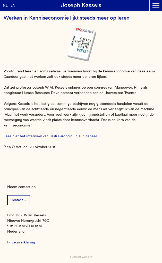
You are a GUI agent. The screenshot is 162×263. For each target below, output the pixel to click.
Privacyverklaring (21, 242)
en (13, 5)
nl (5, 5)
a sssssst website (81, 257)
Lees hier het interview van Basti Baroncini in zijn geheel (50, 136)
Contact (17, 200)
